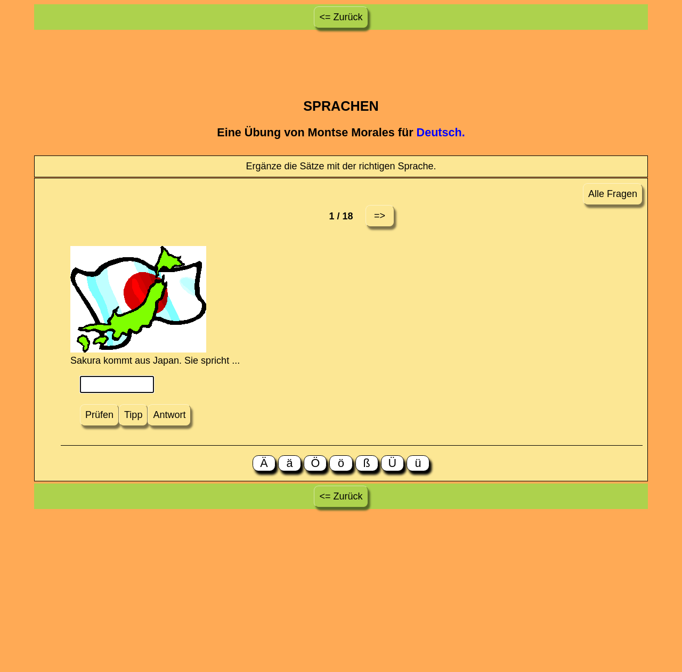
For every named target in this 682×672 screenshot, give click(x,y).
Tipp (133, 414)
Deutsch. (441, 132)
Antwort (169, 414)
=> (379, 215)
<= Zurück (340, 17)
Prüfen (99, 414)
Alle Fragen (612, 194)
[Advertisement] (341, 56)
